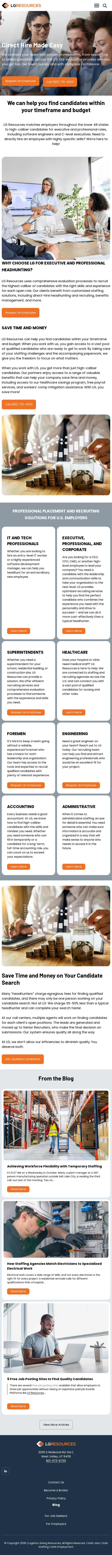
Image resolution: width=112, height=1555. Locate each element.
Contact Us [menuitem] (56, 1482)
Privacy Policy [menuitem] (56, 1498)
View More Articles (56, 1425)
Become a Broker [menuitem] (56, 1490)
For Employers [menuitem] (56, 1524)
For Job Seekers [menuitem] (56, 1516)
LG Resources (35, 1393)
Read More (18, 1189)
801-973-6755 (56, 1461)
